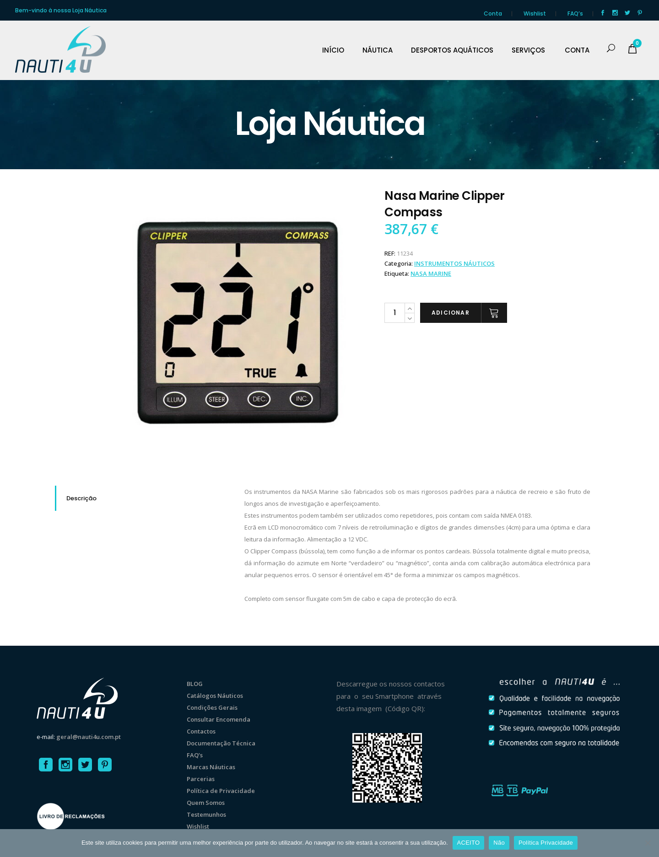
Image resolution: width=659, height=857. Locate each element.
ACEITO (468, 842)
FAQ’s (575, 13)
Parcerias (201, 779)
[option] (238, 322)
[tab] (143, 498)
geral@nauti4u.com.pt (88, 737)
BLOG (195, 684)
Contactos (201, 731)
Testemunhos (206, 814)
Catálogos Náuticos (215, 695)
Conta (493, 13)
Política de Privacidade (221, 791)
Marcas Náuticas (211, 767)
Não (499, 842)
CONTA (577, 50)
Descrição (81, 498)
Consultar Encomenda (218, 719)
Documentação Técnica (221, 743)
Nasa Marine (431, 273)
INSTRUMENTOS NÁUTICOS (454, 263)
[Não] (647, 842)
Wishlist (535, 13)
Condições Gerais (212, 707)
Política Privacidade (546, 842)
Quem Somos (206, 802)
